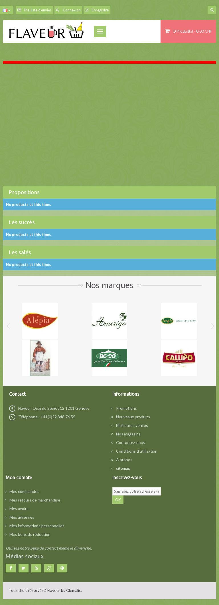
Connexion (68, 10)
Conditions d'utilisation (136, 451)
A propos (124, 459)
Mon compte (19, 477)
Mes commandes (24, 491)
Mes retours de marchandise (34, 499)
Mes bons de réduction (29, 534)
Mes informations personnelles (36, 525)
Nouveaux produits (133, 416)
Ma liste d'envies (34, 10)
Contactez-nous (130, 442)
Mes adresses (21, 517)
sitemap (123, 468)
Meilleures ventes (132, 425)
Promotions (126, 408)
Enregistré (97, 10)
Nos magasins (128, 433)
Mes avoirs (19, 508)
